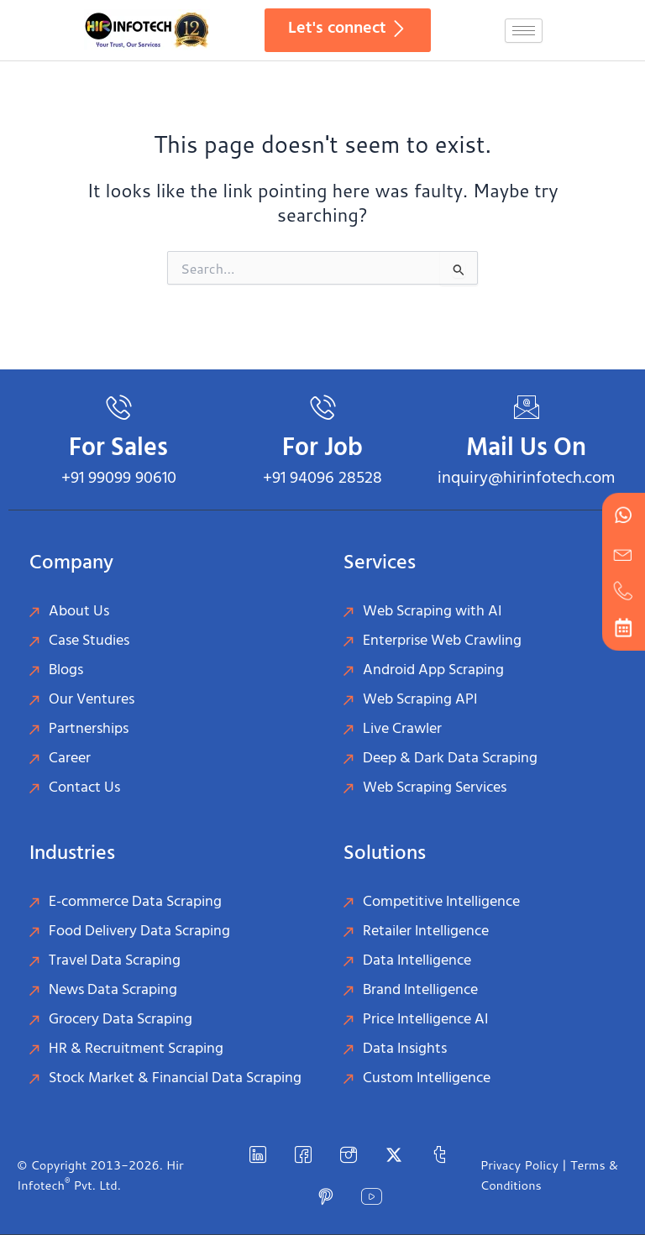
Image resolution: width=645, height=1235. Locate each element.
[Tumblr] (439, 1154)
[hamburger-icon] (524, 30)
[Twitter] (393, 1154)
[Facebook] (303, 1154)
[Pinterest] (325, 1196)
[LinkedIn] (257, 1154)
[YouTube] (371, 1196)
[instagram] (348, 1154)
